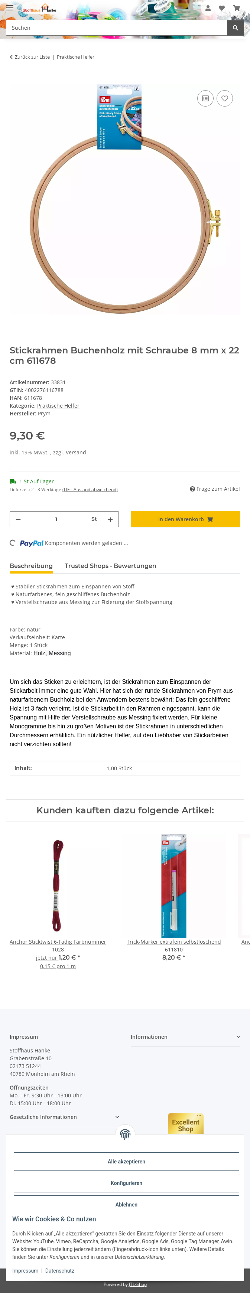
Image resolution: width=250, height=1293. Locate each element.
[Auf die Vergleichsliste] (205, 98)
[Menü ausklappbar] (9, 4)
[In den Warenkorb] (16, 80)
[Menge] (56, 519)
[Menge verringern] (18, 519)
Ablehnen (126, 1205)
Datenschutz (59, 1271)
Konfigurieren (126, 1183)
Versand (76, 452)
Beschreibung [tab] (31, 565)
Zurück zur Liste (32, 56)
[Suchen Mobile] (116, 28)
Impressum (25, 1271)
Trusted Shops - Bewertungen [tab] (110, 565)
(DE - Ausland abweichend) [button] (90, 489)
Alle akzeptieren (126, 1162)
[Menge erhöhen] (110, 519)
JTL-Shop (138, 1284)
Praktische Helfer (58, 405)
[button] (208, 8)
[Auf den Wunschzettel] (225, 98)
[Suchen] (235, 28)
